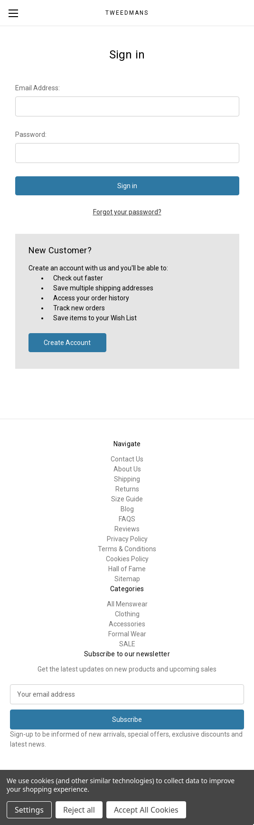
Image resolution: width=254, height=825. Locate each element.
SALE (127, 644)
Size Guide (127, 499)
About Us (127, 469)
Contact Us (127, 459)
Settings (29, 810)
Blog (127, 509)
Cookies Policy (127, 559)
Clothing (127, 614)
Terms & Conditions (127, 549)
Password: (31, 134)
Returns (127, 489)
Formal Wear (127, 634)
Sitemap (127, 579)
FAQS (127, 519)
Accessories (127, 624)
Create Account (67, 342)
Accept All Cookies (146, 810)
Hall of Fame (127, 569)
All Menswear (127, 604)
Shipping (127, 479)
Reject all (79, 810)
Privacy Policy (127, 539)
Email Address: (37, 88)
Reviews (127, 529)
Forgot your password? (127, 212)
